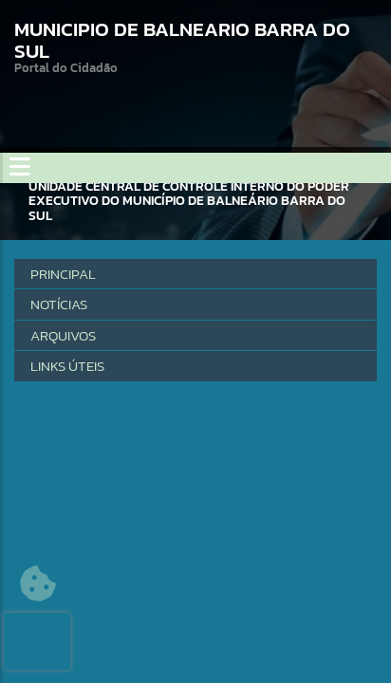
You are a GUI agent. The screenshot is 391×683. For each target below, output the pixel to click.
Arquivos (63, 335)
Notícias (58, 304)
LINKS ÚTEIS (67, 366)
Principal (63, 274)
